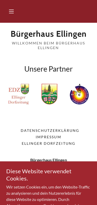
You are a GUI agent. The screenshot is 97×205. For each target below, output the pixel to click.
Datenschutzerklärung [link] (50, 130)
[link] (48, 34)
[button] (11, 11)
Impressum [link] (48, 137)
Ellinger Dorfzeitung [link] (48, 143)
